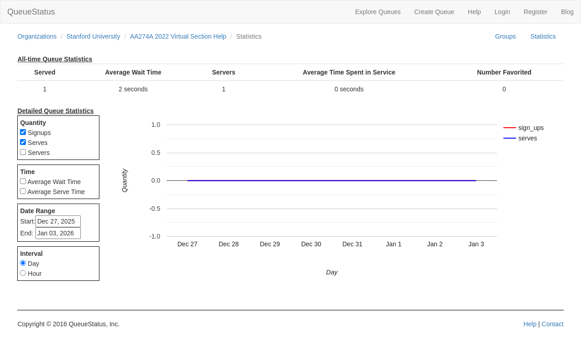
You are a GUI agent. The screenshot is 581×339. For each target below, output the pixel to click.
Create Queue (434, 11)
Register (535, 11)
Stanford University (93, 36)
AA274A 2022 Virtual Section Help (178, 36)
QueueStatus (31, 11)
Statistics (543, 36)
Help (474, 11)
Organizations (36, 36)
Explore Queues (377, 11)
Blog (567, 11)
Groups (505, 36)
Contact (552, 324)
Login (502, 11)
